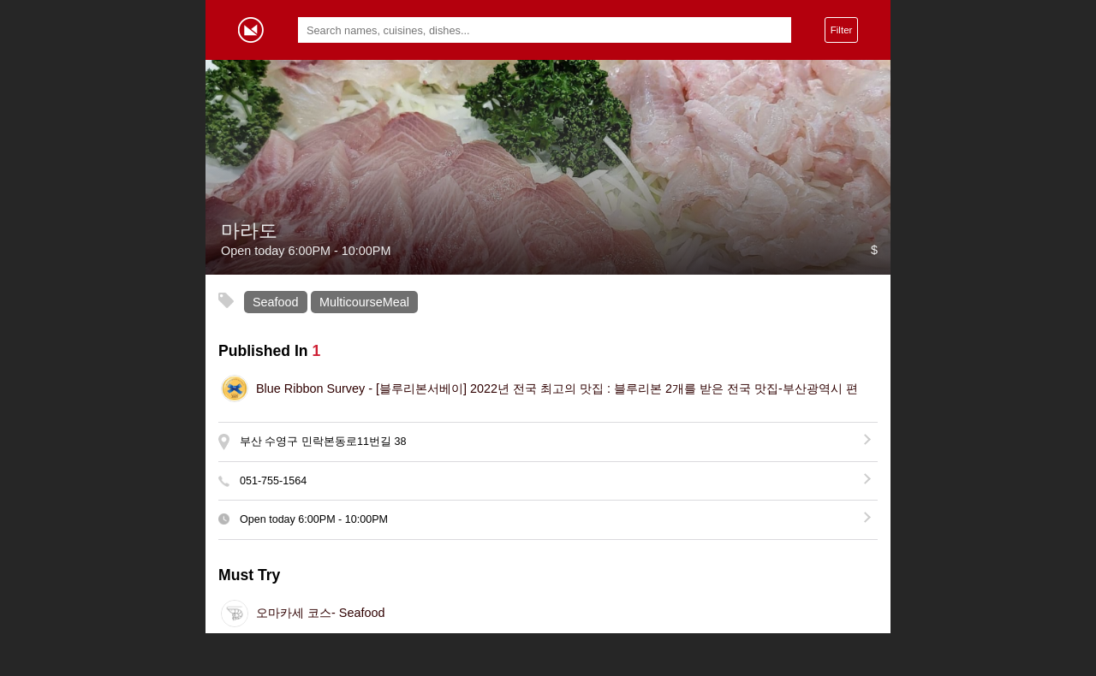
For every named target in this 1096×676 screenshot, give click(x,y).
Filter (842, 29)
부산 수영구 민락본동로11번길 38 (323, 442)
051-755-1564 (273, 481)
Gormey (251, 30)
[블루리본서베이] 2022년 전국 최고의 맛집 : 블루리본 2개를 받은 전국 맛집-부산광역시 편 (557, 388)
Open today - (314, 519)
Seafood (276, 302)
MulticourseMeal (364, 302)
